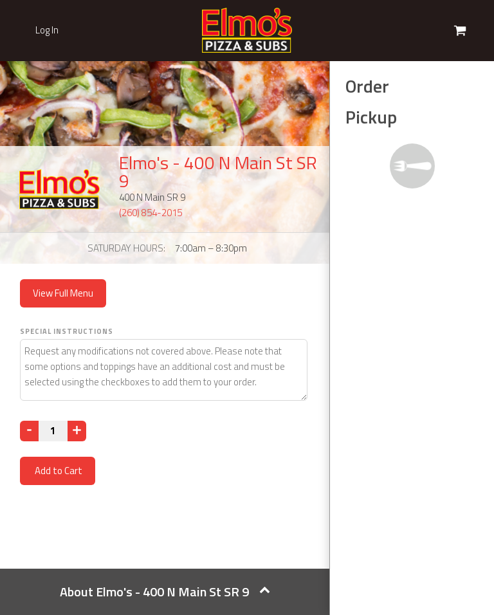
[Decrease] (29, 431)
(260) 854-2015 (150, 212)
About (165, 591)
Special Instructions (66, 331)
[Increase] (77, 431)
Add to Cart (57, 470)
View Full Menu (63, 293)
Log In (47, 30)
